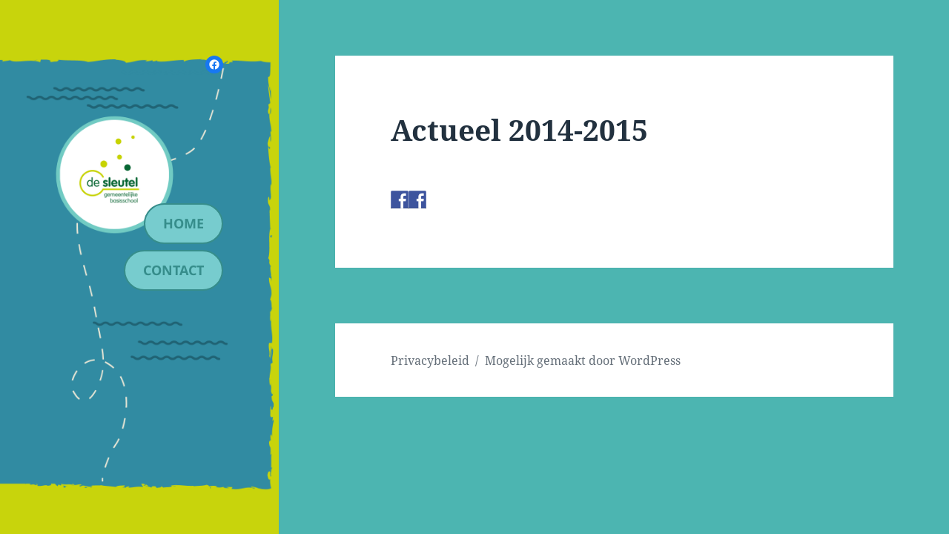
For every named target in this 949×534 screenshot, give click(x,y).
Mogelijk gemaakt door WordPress (583, 360)
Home (183, 223)
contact (173, 270)
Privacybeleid (430, 360)
